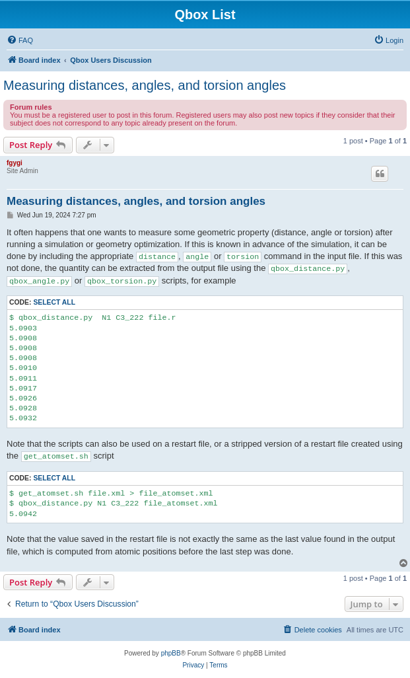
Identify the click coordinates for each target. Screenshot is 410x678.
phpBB (171, 653)
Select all (54, 302)
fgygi (14, 163)
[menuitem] (20, 40)
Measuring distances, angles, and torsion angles (144, 85)
